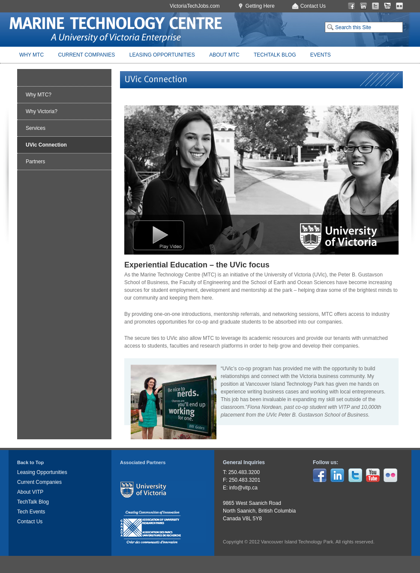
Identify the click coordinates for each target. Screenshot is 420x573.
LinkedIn (363, 6)
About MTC (224, 55)
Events (320, 55)
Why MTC (31, 55)
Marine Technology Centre (116, 29)
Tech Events (31, 512)
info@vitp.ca (243, 488)
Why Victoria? (41, 111)
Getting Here (260, 6)
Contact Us (313, 6)
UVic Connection (46, 145)
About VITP (30, 492)
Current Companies (86, 55)
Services (35, 128)
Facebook (351, 6)
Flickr (399, 6)
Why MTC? (38, 95)
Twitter (375, 6)
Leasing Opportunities (162, 55)
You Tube (387, 6)
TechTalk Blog (275, 55)
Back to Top (30, 462)
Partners (35, 162)
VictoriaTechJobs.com (195, 6)
